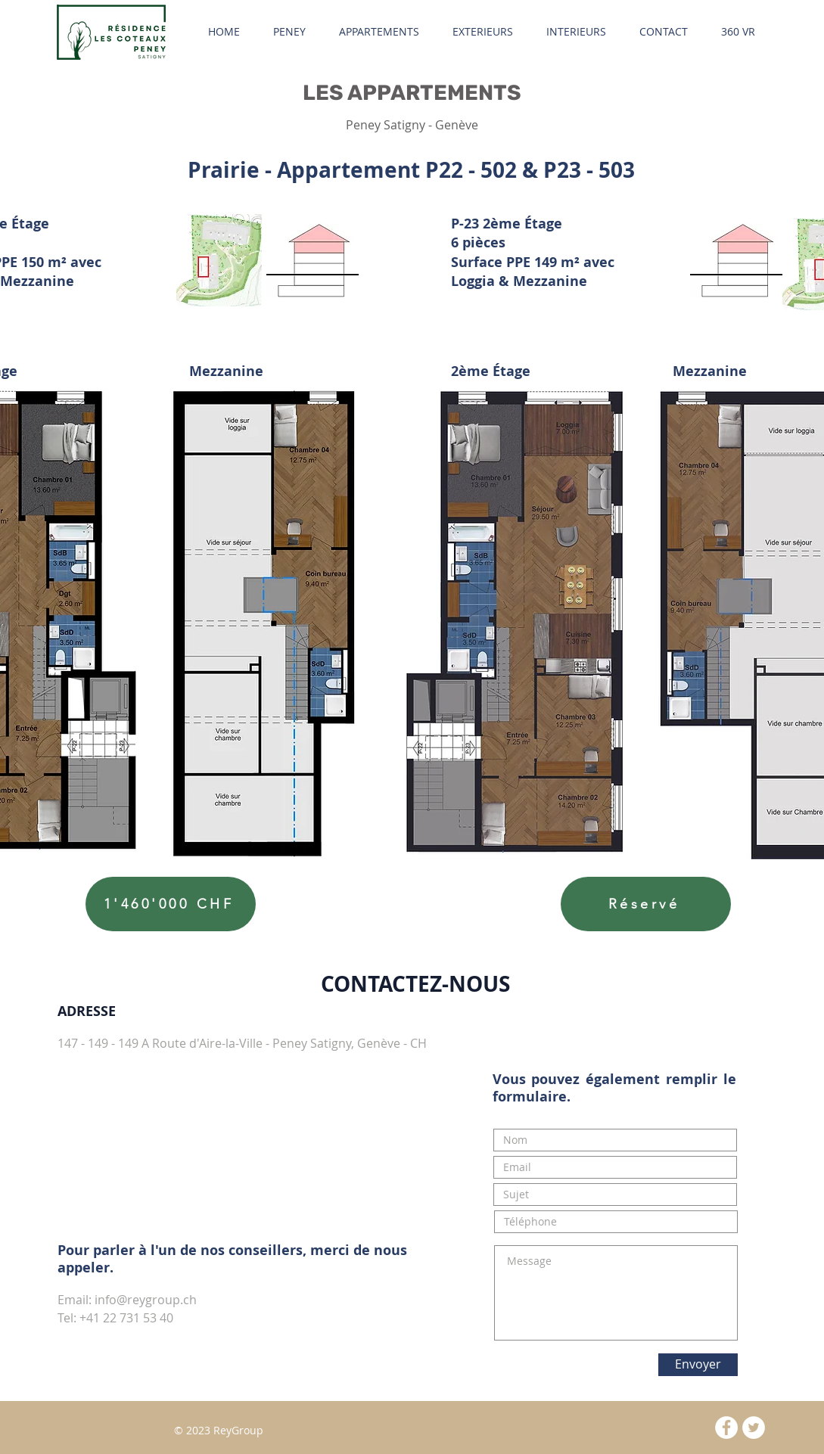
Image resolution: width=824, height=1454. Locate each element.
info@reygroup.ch (146, 1299)
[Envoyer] (698, 1364)
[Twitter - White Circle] (753, 1427)
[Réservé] (646, 904)
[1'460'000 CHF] (171, 904)
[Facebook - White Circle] (726, 1427)
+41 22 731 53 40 (126, 1318)
